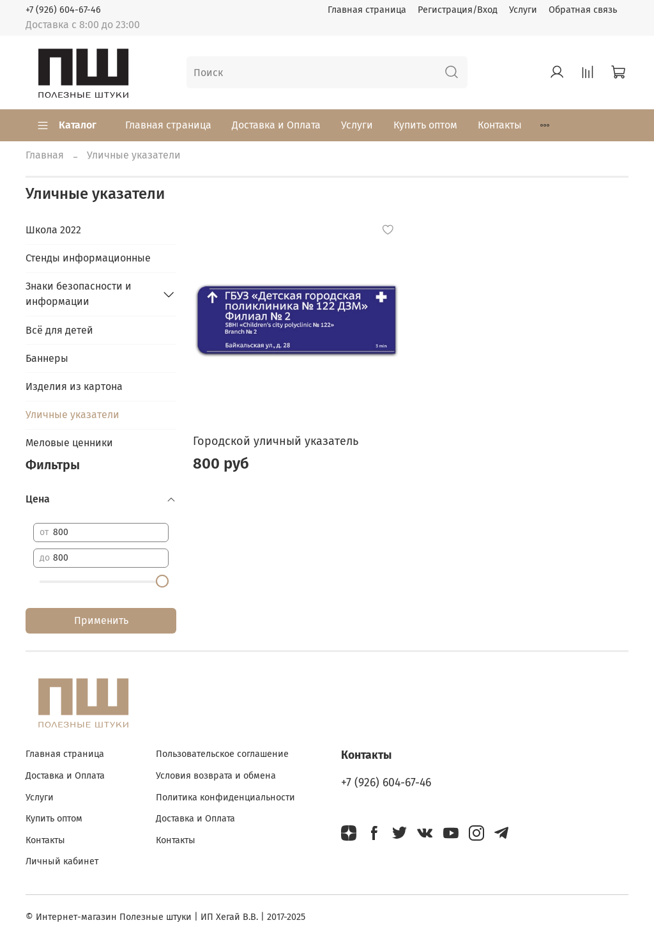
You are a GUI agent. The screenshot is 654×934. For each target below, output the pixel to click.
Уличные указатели (72, 415)
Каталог (66, 125)
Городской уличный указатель (275, 441)
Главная (45, 155)
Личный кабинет (62, 861)
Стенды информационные (88, 258)
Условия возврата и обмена (216, 775)
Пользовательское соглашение (222, 754)
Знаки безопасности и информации (79, 293)
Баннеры (47, 358)
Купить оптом (425, 125)
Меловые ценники (69, 443)
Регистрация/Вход (458, 9)
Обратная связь (583, 9)
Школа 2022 (53, 230)
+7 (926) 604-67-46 (63, 9)
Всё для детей (59, 330)
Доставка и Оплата (276, 125)
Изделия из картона (74, 386)
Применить (101, 620)
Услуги (523, 9)
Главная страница (367, 9)
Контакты (500, 125)
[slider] (162, 581)
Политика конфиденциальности (225, 797)
